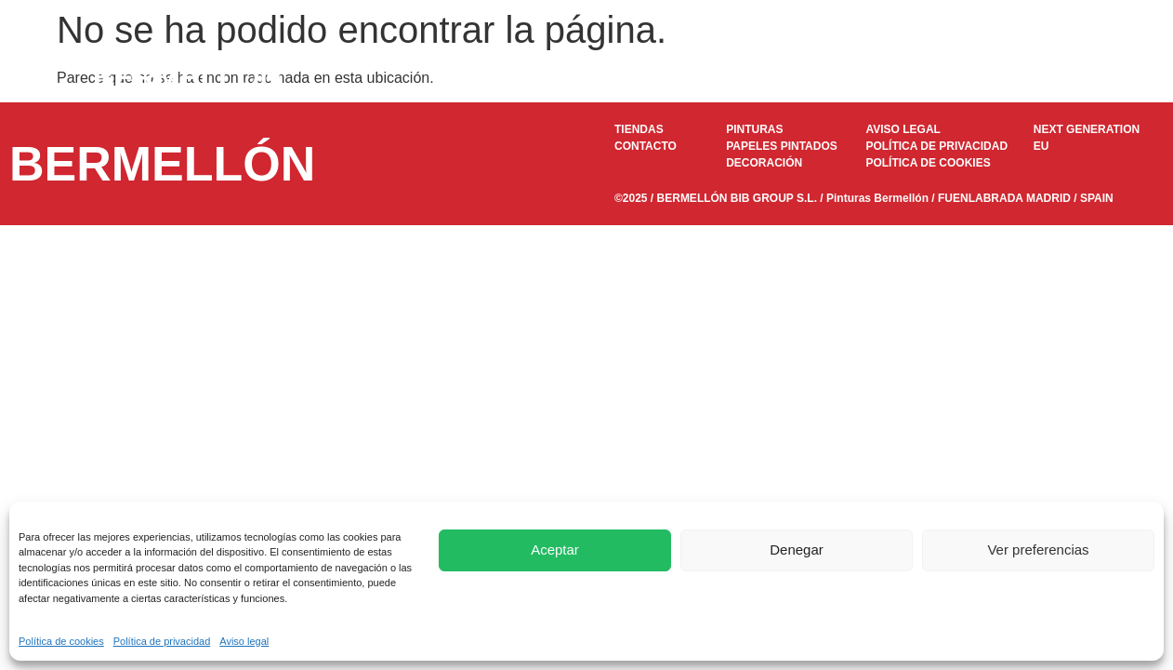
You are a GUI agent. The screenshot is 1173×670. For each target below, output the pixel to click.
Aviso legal (244, 641)
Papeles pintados (650, 77)
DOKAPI (761, 77)
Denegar (797, 549)
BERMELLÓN (187, 77)
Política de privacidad (162, 641)
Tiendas (949, 77)
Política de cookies (61, 641)
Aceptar (555, 549)
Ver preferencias (1037, 549)
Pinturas (538, 77)
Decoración (857, 77)
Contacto (1035, 77)
